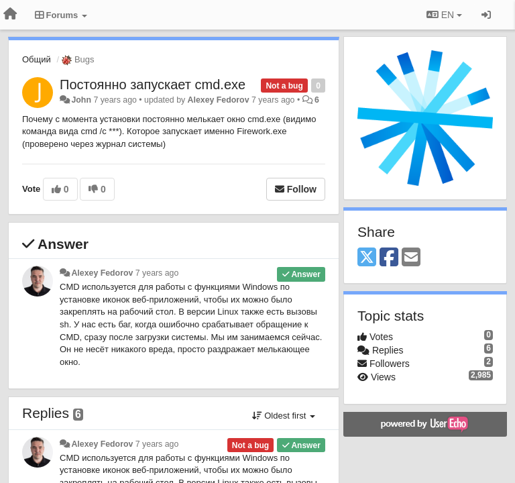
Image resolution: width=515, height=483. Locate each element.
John (81, 100)
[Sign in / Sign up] (486, 14)
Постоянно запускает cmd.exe (152, 84)
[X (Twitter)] (366, 258)
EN (444, 14)
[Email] (411, 258)
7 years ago (157, 273)
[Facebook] (389, 258)
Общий (36, 59)
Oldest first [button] (283, 416)
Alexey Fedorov (218, 100)
